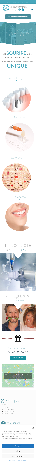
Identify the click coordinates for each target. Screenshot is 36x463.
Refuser (18, 451)
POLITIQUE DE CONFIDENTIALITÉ (17, 460)
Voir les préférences (18, 456)
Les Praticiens (9, 409)
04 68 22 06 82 (25, 2)
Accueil (6, 405)
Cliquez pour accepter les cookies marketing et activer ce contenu (18, 376)
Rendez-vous (8, 414)
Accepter (18, 446)
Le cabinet (7, 407)
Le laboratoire (9, 411)
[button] (33, 428)
